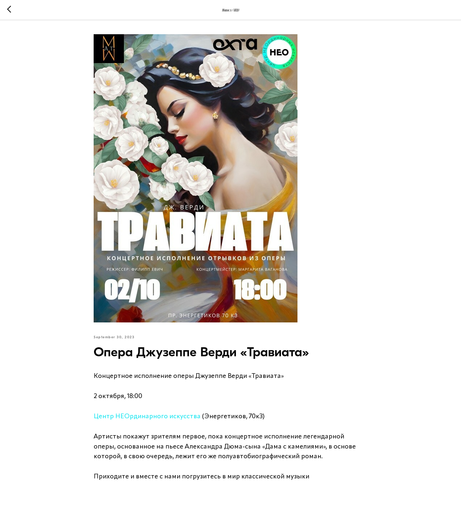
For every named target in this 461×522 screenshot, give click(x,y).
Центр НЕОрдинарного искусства (147, 416)
